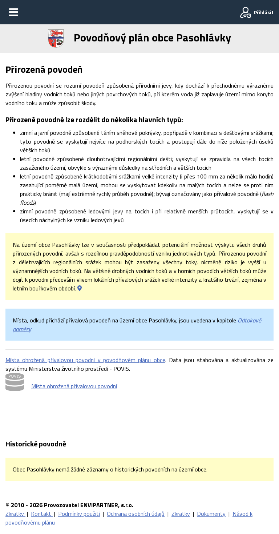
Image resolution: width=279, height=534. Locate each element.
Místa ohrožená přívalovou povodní (74, 386)
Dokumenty (211, 513)
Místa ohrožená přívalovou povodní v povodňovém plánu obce (85, 360)
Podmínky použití (79, 513)
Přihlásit (264, 12)
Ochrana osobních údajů (136, 513)
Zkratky (15, 513)
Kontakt (42, 513)
